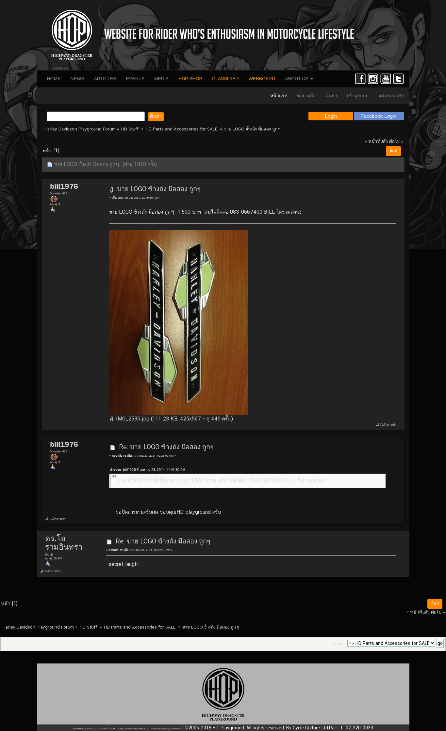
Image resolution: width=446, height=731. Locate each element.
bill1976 (64, 186)
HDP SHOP (190, 78)
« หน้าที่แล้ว (376, 141)
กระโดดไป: (339, 644)
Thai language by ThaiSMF (166, 728)
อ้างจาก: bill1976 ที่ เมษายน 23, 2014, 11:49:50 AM (147, 470)
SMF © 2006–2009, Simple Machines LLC (125, 728)
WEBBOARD (262, 78)
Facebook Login (378, 116)
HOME (54, 78)
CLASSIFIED (225, 78)
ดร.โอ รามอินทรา (63, 543)
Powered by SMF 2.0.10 (86, 728)
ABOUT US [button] (299, 78)
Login (331, 116)
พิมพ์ (393, 150)
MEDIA (161, 78)
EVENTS (135, 78)
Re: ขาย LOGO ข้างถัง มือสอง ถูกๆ (166, 447)
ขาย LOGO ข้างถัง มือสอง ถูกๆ (159, 189)
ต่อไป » (396, 141)
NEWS (77, 78)
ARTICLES (105, 78)
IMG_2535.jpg (129, 419)
